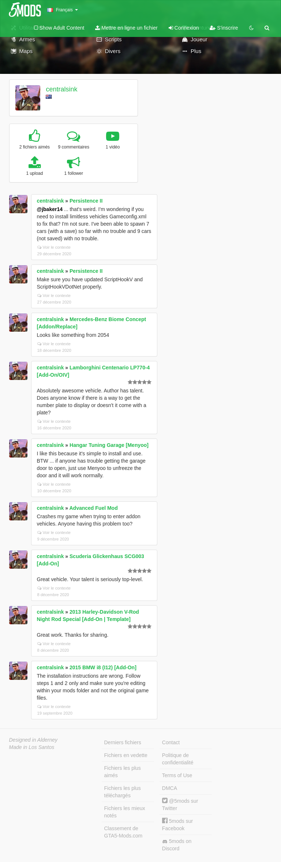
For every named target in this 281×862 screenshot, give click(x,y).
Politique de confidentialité (178, 758)
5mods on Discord (176, 844)
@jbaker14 (50, 209)
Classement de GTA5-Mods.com (123, 832)
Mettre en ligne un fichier (126, 28)
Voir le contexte (54, 247)
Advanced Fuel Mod (93, 508)
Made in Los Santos (32, 747)
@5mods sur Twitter (180, 804)
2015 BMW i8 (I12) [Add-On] (103, 667)
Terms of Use (177, 775)
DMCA (169, 788)
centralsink (61, 89)
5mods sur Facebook (177, 824)
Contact (171, 742)
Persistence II (86, 201)
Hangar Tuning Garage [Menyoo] (109, 445)
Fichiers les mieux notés (124, 811)
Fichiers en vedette (125, 755)
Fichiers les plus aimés (122, 771)
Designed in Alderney (33, 740)
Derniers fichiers (122, 742)
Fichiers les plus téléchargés (122, 791)
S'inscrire (224, 28)
